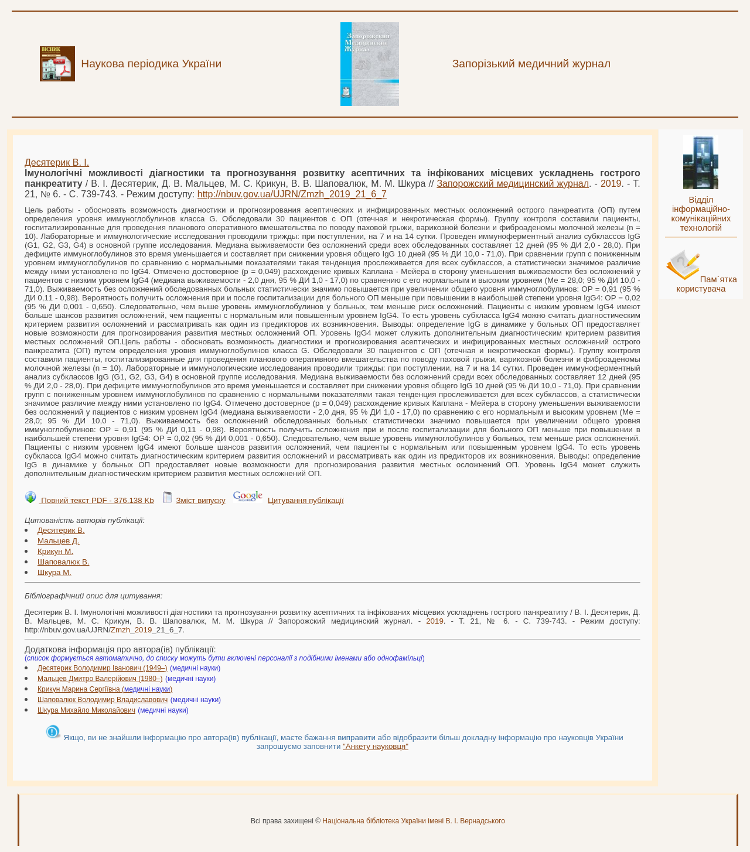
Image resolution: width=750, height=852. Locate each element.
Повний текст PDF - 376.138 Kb (96, 500)
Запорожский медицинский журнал (513, 184)
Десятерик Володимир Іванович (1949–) (103, 668)
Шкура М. (54, 572)
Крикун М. (55, 551)
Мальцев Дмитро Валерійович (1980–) (100, 679)
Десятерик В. (61, 530)
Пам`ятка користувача (706, 284)
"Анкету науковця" (375, 746)
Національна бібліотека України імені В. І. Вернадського (413, 821)
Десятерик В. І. (57, 162)
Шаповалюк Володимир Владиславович (103, 700)
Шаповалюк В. (64, 561)
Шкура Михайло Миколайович (86, 710)
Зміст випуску (200, 500)
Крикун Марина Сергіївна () (105, 689)
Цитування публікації (306, 500)
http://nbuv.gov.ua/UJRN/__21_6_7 (292, 194)
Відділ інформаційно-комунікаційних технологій (701, 213)
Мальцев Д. (59, 540)
